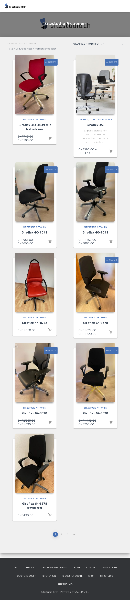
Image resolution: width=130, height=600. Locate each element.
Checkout (31, 567)
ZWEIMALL (82, 591)
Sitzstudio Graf (49, 591)
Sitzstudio (106, 576)
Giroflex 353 (95, 125)
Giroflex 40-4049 (34, 232)
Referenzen (49, 576)
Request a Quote (72, 576)
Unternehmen (65, 584)
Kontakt (91, 567)
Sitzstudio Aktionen (34, 119)
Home (77, 567)
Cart (16, 567)
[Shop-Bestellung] (98, 44)
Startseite (11, 43)
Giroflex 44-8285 (34, 323)
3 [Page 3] (67, 534)
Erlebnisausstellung (55, 567)
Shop (91, 576)
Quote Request (26, 576)
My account (110, 567)
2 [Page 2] (61, 534)
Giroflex (83, 119)
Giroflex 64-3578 (95, 323)
